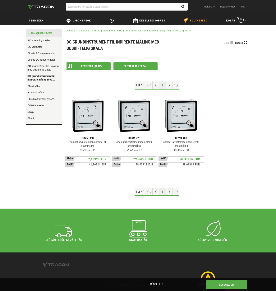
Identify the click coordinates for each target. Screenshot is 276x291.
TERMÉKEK (36, 20)
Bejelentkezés (228, 6)
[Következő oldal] (169, 85)
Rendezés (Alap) (88, 66)
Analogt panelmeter (105, 30)
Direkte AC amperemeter (41, 53)
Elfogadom (227, 284)
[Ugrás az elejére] (149, 85)
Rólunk (208, 6)
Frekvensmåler (35, 92)
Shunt (30, 118)
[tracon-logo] (41, 7)
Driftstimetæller (35, 105)
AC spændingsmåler (38, 40)
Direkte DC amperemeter (41, 59)
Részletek (156, 284)
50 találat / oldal (140, 66)
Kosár (230, 20)
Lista (226, 42)
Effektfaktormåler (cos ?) (40, 99)
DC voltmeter (34, 46)
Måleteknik (84, 30)
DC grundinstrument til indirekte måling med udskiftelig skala (41, 78)
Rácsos (239, 42)
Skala (30, 111)
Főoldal (71, 30)
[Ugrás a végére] (176, 85)
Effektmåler (33, 86)
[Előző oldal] (156, 85)
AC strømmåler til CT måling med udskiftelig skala (43, 68)
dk (243, 6)
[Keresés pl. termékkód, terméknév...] (127, 7)
